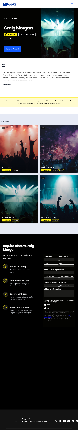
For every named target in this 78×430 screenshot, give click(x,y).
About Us (17, 420)
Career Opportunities (41, 420)
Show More (7, 84)
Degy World (24, 420)
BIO (3, 64)
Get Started (31, 420)
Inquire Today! (12, 49)
